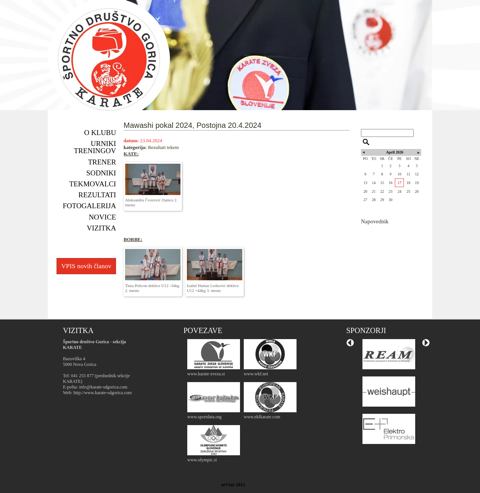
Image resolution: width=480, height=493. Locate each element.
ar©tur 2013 (233, 484)
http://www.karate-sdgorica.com (102, 392)
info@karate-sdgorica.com (103, 387)
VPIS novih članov (86, 266)
